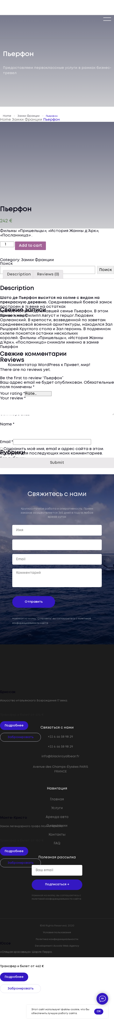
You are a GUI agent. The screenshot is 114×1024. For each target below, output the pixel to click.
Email (6, 442)
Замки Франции (28, 116)
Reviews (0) (48, 274)
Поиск (6, 264)
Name (7, 424)
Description (19, 274)
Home (7, 116)
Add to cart (30, 246)
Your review (13, 398)
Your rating (12, 394)
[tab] (19, 274)
